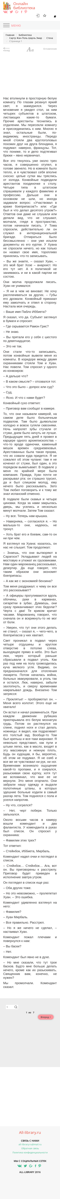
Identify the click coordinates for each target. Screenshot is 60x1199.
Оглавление (50, 48)
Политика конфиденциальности (30, 1152)
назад (6, 49)
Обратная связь (30, 1148)
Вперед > (46, 1017)
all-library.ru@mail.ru (30, 1144)
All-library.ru (30, 1132)
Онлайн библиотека (24, 6)
